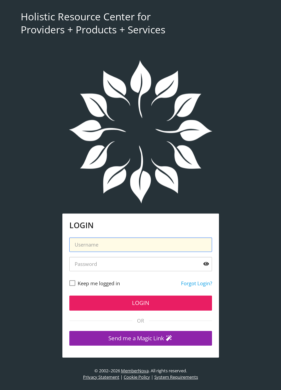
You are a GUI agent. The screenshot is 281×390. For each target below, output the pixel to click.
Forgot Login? (196, 283)
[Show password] (206, 264)
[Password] (140, 264)
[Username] (140, 245)
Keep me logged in (99, 283)
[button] (140, 338)
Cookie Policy (137, 377)
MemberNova (135, 371)
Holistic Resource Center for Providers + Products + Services (93, 23)
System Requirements (176, 377)
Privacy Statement (101, 377)
